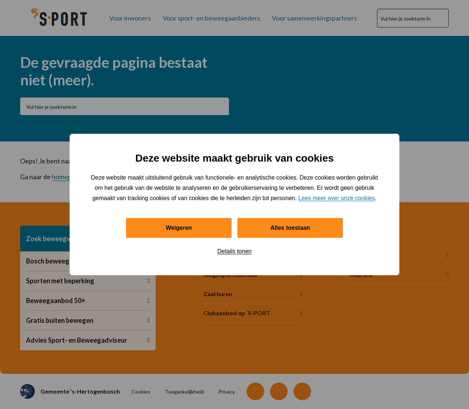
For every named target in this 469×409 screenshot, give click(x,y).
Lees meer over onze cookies (336, 198)
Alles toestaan (290, 228)
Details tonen (234, 251)
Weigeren (179, 228)
